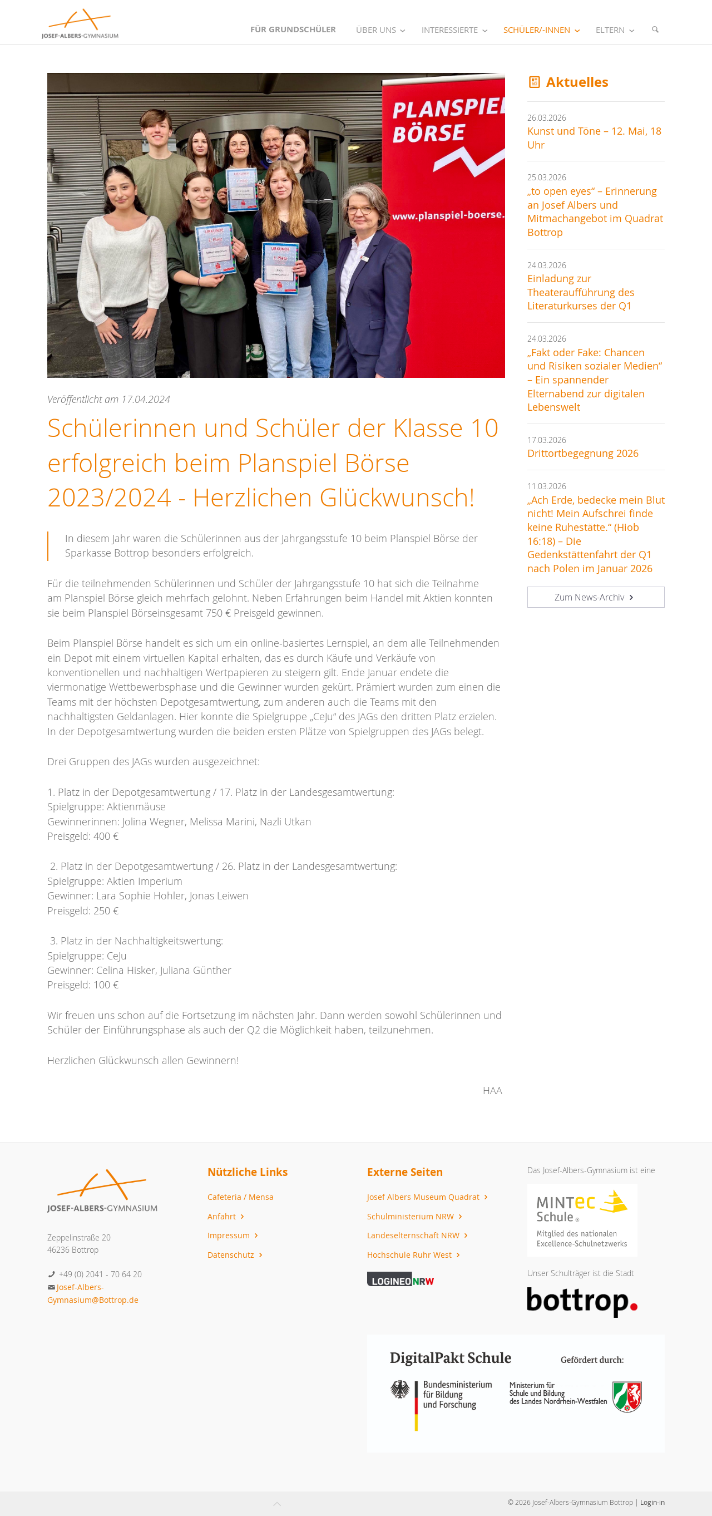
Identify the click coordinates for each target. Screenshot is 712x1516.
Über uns (383, 29)
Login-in (652, 1502)
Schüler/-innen (543, 29)
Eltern (617, 29)
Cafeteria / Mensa (240, 1197)
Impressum (234, 1235)
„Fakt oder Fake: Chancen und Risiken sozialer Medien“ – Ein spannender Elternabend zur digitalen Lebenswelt (594, 380)
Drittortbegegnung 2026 (583, 453)
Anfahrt (227, 1216)
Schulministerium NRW (416, 1216)
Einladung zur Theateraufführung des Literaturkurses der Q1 (581, 292)
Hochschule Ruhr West (415, 1254)
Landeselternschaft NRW (419, 1235)
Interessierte (457, 29)
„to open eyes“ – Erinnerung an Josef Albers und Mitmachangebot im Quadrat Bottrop (595, 212)
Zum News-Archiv (595, 597)
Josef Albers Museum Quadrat (429, 1197)
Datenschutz (236, 1254)
